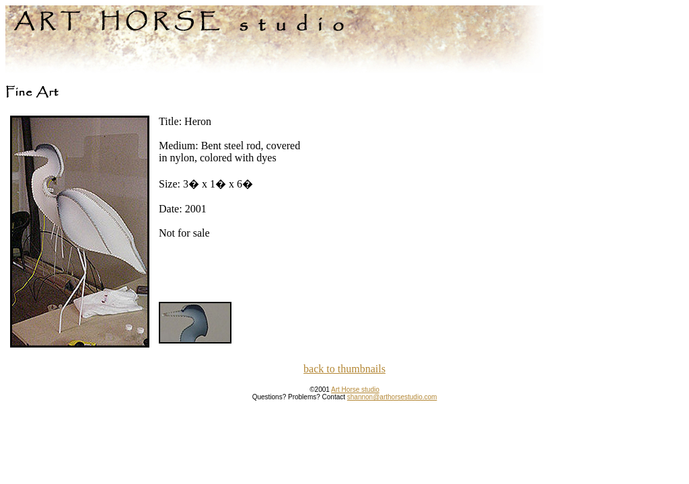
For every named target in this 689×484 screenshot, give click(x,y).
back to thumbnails (344, 368)
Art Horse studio (355, 389)
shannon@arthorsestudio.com (392, 397)
